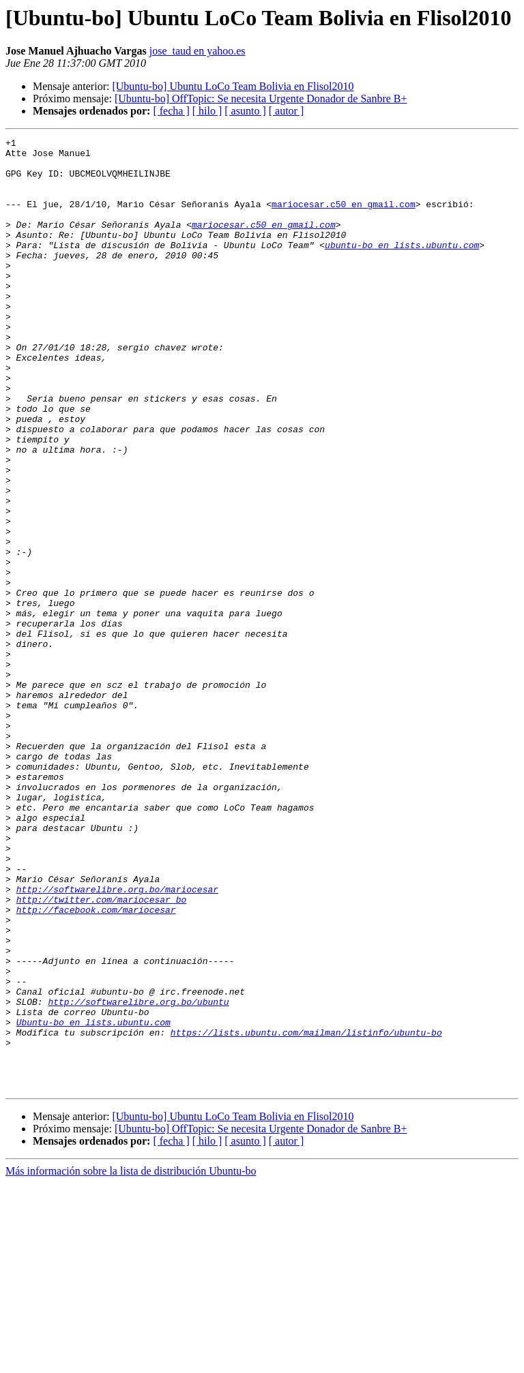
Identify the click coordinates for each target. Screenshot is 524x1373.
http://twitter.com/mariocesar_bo (101, 1052)
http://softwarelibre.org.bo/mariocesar (117, 1040)
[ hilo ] (207, 111)
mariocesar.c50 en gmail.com (344, 218)
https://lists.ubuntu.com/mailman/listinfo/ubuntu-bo (306, 1212)
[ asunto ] (244, 111)
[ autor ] (286, 111)
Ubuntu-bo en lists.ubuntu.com (93, 1200)
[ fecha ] (171, 111)
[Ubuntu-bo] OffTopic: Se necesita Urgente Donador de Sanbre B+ (261, 98)
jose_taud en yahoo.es (197, 51)
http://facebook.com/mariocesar (96, 1065)
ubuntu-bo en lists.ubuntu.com (402, 267)
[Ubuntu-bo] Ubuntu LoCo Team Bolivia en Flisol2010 (232, 86)
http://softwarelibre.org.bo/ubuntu (138, 1175)
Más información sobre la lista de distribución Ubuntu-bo (130, 1361)
